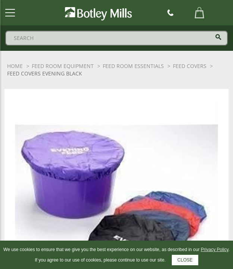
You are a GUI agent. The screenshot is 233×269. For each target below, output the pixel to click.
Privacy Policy (215, 249)
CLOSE (185, 260)
